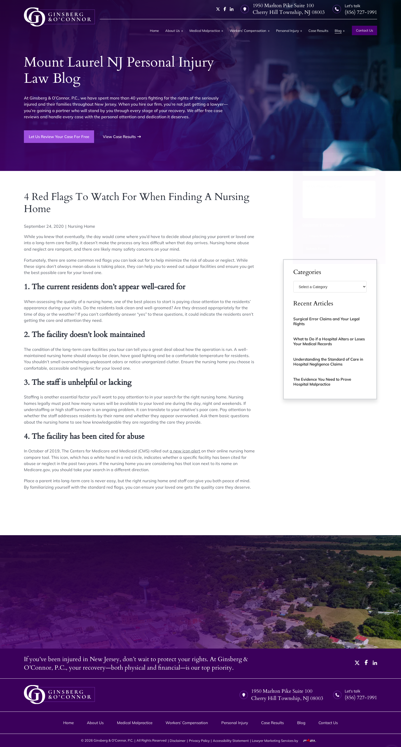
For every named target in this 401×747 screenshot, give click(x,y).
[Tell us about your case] (330, 199)
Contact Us (364, 30)
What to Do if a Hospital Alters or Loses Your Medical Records (329, 341)
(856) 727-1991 (312, 122)
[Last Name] (349, 143)
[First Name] (311, 143)
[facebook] (225, 9)
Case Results (318, 31)
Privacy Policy (325, 225)
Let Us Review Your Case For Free (59, 136)
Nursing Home (81, 226)
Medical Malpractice (204, 31)
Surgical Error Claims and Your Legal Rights (326, 321)
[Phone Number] (330, 157)
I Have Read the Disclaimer (321, 236)
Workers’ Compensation (248, 31)
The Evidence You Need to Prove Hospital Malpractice (322, 382)
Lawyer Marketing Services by (286, 741)
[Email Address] (330, 171)
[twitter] (218, 9)
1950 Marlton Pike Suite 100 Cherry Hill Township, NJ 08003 (283, 9)
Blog (338, 31)
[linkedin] (232, 9)
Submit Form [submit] (307, 249)
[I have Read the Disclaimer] (296, 236)
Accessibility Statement (231, 741)
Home (154, 31)
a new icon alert (185, 450)
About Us (172, 31)
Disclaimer (302, 225)
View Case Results (122, 136)
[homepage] (59, 16)
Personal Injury (287, 31)
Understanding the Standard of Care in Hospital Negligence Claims (328, 362)
